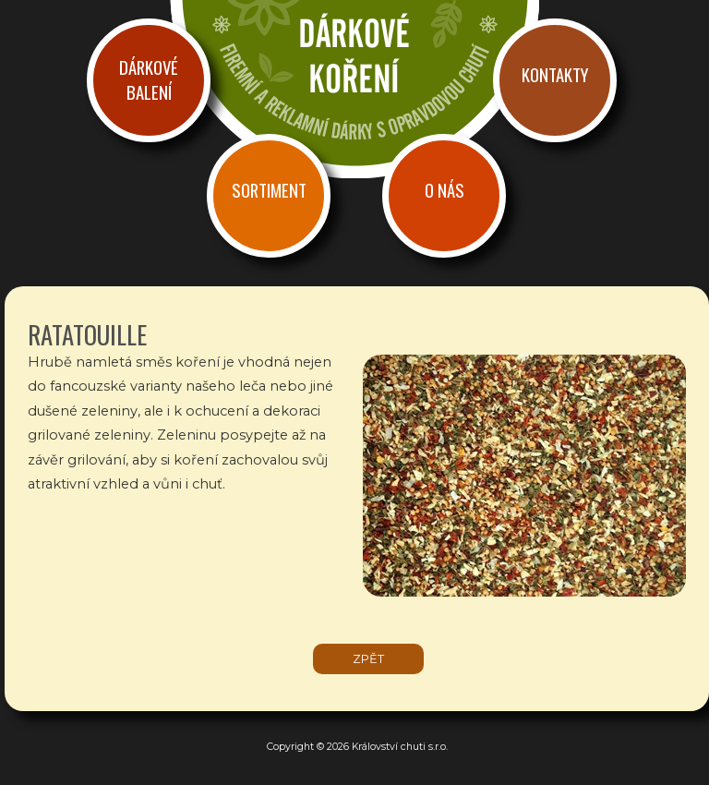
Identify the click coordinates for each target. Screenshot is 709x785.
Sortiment (269, 189)
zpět (368, 659)
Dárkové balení (148, 79)
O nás (444, 189)
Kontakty (555, 74)
